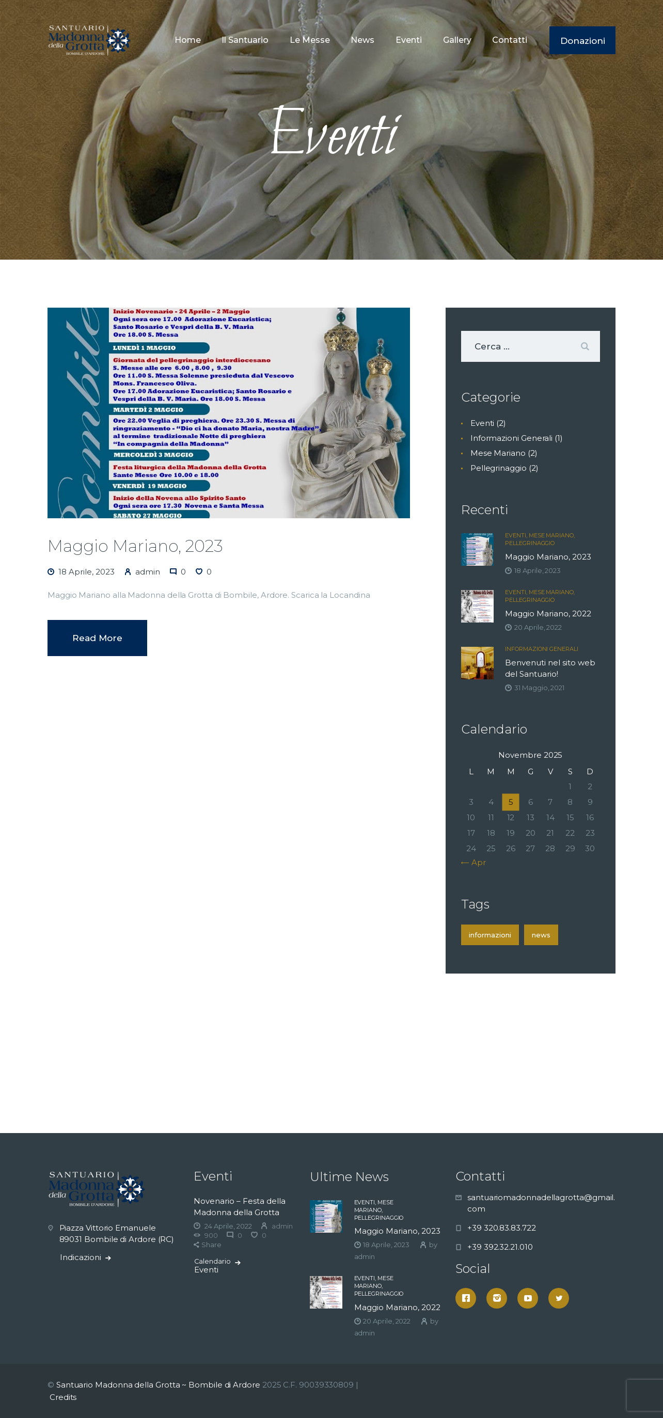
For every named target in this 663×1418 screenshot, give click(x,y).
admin (364, 1256)
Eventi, (516, 535)
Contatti (480, 1176)
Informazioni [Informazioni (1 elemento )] (490, 935)
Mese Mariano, (552, 535)
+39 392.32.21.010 (500, 1247)
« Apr (476, 862)
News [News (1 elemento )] (541, 935)
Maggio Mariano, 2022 (548, 613)
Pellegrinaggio (498, 468)
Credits (63, 1397)
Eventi (482, 423)
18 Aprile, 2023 (86, 572)
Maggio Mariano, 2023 (135, 546)
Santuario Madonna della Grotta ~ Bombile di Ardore (158, 1385)
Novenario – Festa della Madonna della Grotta (240, 1206)
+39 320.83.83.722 (501, 1228)
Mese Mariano (498, 453)
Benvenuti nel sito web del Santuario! (550, 668)
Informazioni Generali (511, 438)
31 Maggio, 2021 (539, 687)
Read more (97, 638)
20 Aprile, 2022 (538, 627)
